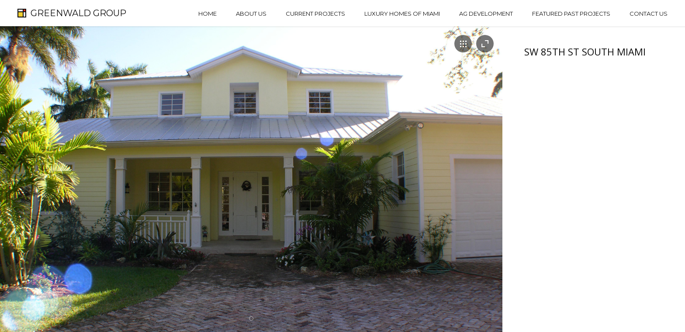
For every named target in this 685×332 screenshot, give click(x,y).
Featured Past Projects (571, 13)
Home (207, 13)
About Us (251, 13)
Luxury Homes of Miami (402, 13)
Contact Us (649, 13)
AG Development (486, 13)
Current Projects (315, 13)
